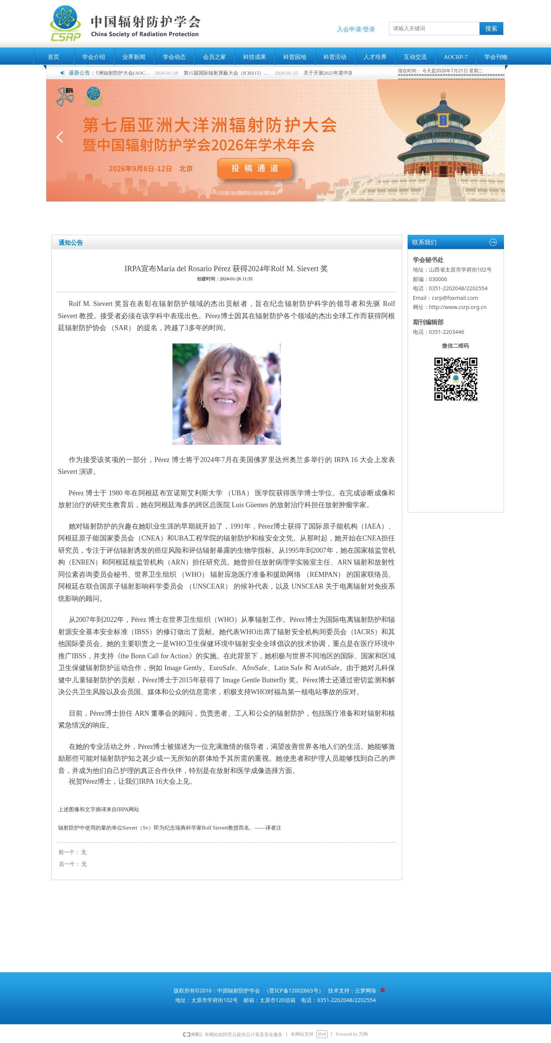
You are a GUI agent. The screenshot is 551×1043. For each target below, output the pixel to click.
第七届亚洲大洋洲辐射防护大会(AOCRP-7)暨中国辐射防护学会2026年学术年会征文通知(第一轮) (113, 73)
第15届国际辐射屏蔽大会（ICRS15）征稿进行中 (233, 73)
